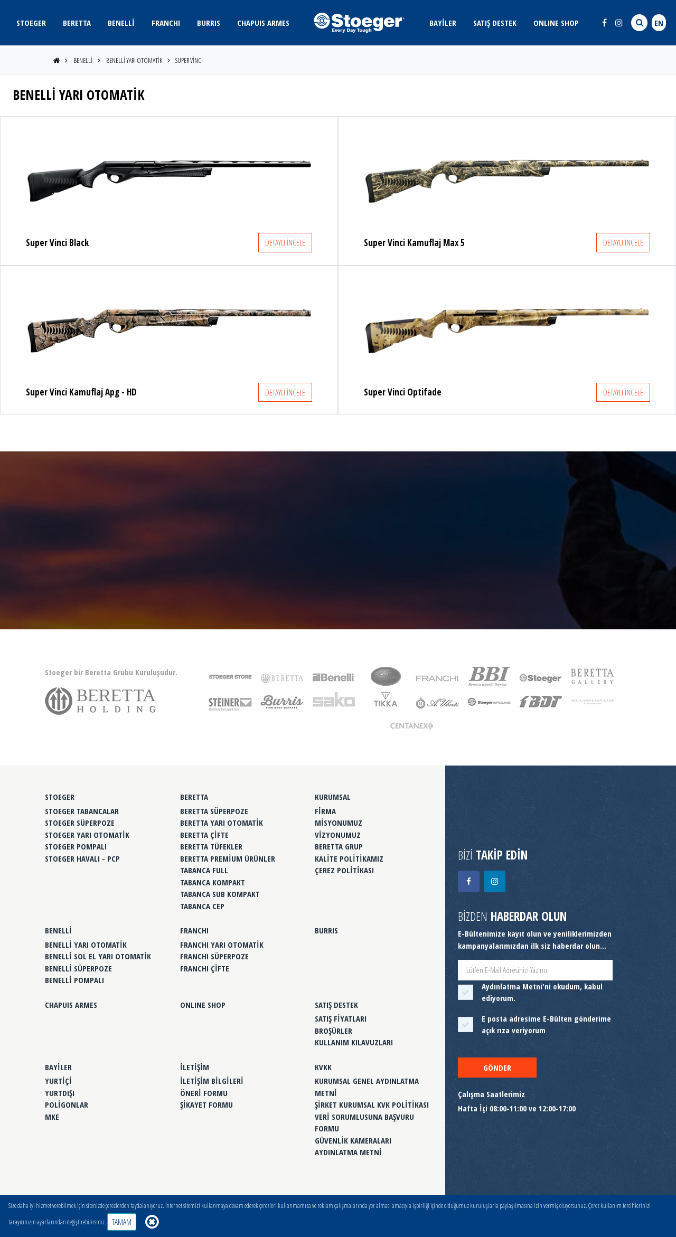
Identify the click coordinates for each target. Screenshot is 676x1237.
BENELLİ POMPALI (74, 980)
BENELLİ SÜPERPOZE (78, 968)
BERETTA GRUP (339, 846)
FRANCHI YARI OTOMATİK (222, 944)
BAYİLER (442, 22)
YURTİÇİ (58, 1080)
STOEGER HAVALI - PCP (82, 858)
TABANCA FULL (204, 870)
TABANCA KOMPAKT (212, 882)
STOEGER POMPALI (76, 846)
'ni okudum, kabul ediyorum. (542, 992)
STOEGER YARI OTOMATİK (87, 834)
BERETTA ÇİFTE (204, 834)
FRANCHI (166, 22)
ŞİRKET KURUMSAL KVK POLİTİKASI (372, 1104)
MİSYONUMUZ (338, 822)
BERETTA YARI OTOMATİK (221, 822)
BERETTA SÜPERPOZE (214, 811)
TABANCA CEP (202, 906)
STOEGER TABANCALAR (82, 811)
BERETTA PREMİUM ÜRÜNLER (227, 858)
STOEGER (31, 22)
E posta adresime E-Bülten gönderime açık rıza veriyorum (546, 1024)
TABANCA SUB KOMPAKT (220, 894)
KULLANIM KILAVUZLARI (354, 1042)
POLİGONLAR (66, 1104)
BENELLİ (121, 22)
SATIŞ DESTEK (495, 22)
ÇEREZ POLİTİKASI (344, 870)
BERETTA (77, 22)
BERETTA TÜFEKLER (211, 846)
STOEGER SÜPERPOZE (80, 822)
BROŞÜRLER (333, 1030)
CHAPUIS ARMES (263, 22)
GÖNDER (497, 1067)
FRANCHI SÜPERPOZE (214, 956)
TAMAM (122, 1221)
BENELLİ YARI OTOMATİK (134, 60)
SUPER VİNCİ (189, 60)
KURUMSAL (333, 796)
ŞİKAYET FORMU (206, 1104)
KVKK (323, 1067)
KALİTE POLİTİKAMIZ (349, 858)
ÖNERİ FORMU (204, 1093)
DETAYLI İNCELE (285, 242)
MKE (52, 1116)
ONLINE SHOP (556, 22)
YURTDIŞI (59, 1093)
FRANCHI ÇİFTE (204, 968)
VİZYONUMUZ (338, 834)
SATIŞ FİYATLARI (341, 1018)
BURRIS (208, 22)
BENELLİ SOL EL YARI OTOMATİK (98, 956)
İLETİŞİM (194, 1067)
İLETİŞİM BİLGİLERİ (211, 1080)
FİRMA (325, 811)
